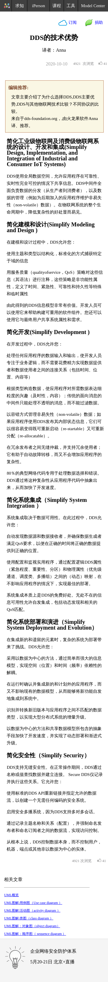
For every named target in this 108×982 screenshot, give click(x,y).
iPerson (38, 5)
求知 (19, 5)
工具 (71, 5)
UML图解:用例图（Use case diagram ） (33, 903)
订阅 (72, 22)
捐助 (98, 22)
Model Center (93, 5)
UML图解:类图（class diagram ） (28, 918)
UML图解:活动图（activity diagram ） (32, 911)
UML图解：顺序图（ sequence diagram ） (35, 934)
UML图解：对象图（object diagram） (32, 926)
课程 (56, 5)
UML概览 (11, 895)
